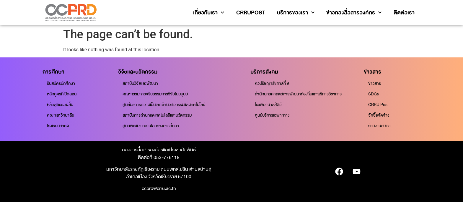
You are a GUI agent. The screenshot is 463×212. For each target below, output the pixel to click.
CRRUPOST (250, 12)
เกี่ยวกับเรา (208, 12)
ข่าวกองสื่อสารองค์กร (354, 12)
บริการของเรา (296, 12)
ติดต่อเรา (404, 12)
